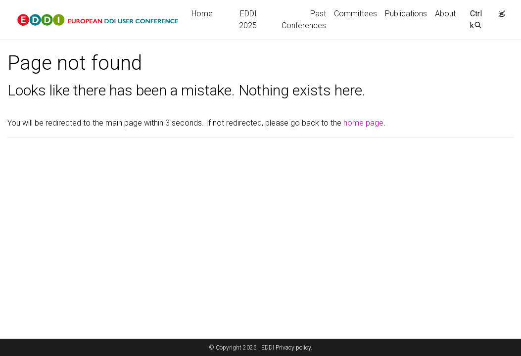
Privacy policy (293, 347)
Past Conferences (304, 19)
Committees (355, 13)
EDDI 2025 (248, 19)
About (445, 13)
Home (202, 13)
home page (363, 123)
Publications (406, 13)
